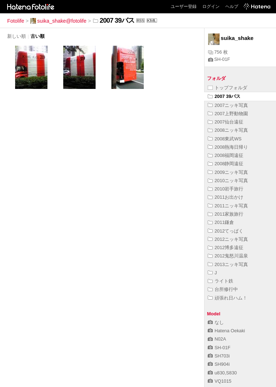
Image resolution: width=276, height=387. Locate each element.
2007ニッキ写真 (228, 105)
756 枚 (218, 52)
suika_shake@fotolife (58, 21)
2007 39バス (224, 96)
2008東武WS (225, 138)
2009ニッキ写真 (228, 172)
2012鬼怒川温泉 (228, 255)
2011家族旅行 (225, 214)
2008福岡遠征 (225, 155)
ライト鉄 (220, 281)
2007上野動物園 (228, 113)
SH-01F (219, 59)
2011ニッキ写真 (228, 205)
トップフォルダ (227, 87)
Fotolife (15, 21)
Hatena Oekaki (226, 330)
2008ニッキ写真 (228, 130)
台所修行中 (223, 289)
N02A (217, 339)
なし (216, 322)
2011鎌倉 (221, 222)
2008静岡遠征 (225, 163)
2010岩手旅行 (225, 189)
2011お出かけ (225, 197)
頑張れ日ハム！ (227, 298)
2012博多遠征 (225, 247)
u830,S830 (222, 372)
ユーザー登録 (184, 6)
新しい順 (16, 36)
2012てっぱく (225, 231)
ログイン (211, 6)
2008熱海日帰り (228, 147)
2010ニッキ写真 (228, 180)
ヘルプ (231, 6)
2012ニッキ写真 (228, 239)
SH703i (219, 356)
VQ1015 (219, 381)
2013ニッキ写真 (228, 264)
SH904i (219, 364)
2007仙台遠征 (225, 122)
